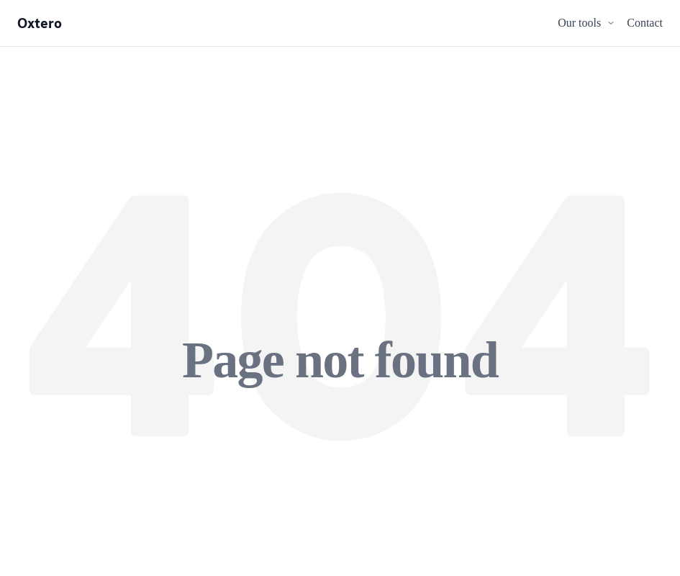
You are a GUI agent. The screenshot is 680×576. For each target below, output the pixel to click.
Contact (645, 23)
